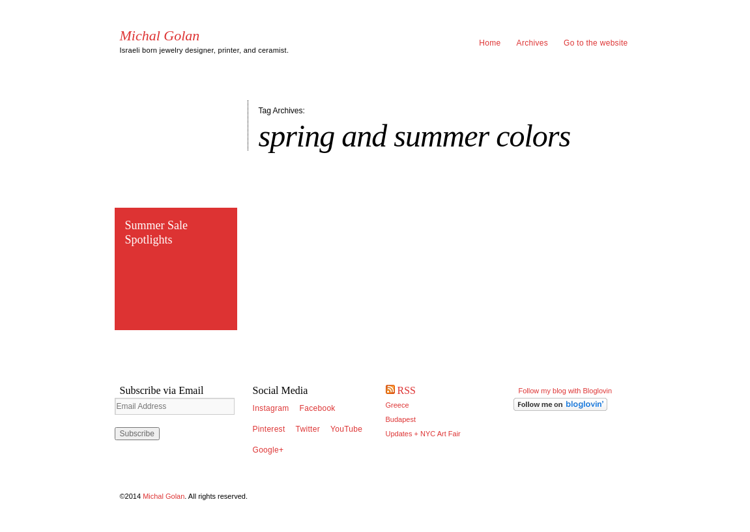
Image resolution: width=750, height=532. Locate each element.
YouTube (346, 429)
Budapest (401, 419)
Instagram (271, 408)
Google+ (268, 450)
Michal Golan (160, 36)
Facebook (318, 408)
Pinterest (269, 429)
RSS (406, 390)
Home (489, 43)
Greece (397, 405)
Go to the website (596, 43)
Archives (532, 43)
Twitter (308, 429)
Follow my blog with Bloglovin (566, 391)
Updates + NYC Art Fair (423, 434)
